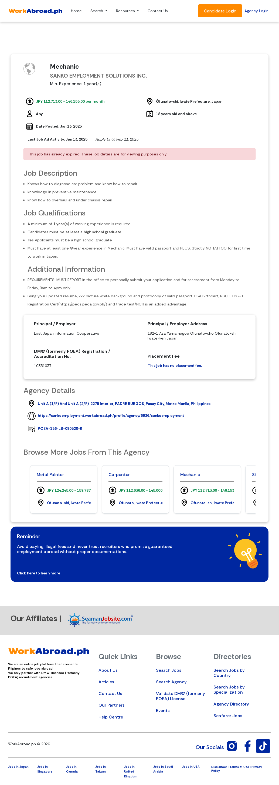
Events (163, 710)
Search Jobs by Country (229, 672)
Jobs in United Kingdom (130, 771)
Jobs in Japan (18, 767)
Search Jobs (168, 670)
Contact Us (158, 10)
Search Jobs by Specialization (229, 689)
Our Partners (111, 705)
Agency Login (256, 10)
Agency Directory (231, 704)
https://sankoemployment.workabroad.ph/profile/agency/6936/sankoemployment (111, 415)
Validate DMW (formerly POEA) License (180, 696)
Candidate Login (220, 11)
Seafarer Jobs (227, 716)
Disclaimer (219, 767)
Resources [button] (126, 10)
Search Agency (171, 682)
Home (76, 10)
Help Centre (110, 717)
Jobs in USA (191, 767)
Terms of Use (239, 767)
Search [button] (97, 10)
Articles (106, 682)
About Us (108, 670)
